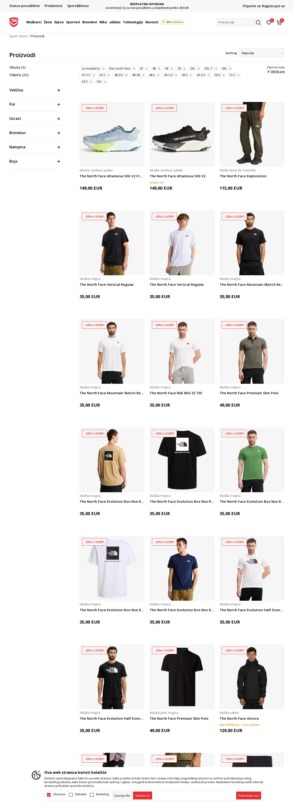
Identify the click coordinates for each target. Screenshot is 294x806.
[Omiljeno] (269, 22)
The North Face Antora (239, 718)
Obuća (17, 67)
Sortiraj (231, 53)
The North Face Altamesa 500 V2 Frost (112, 176)
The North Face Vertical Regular (107, 284)
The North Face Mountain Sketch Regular (252, 284)
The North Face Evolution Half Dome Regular (252, 609)
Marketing (102, 794)
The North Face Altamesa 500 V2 (178, 176)
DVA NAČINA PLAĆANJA (147, 4)
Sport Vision (18, 36)
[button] (239, 22)
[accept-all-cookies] (248, 795)
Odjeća (18, 74)
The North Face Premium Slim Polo (249, 393)
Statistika (81, 794)
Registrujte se (273, 6)
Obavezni (59, 794)
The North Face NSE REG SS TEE (176, 393)
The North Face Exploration (243, 176)
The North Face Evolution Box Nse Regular (112, 501)
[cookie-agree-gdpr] (142, 795)
